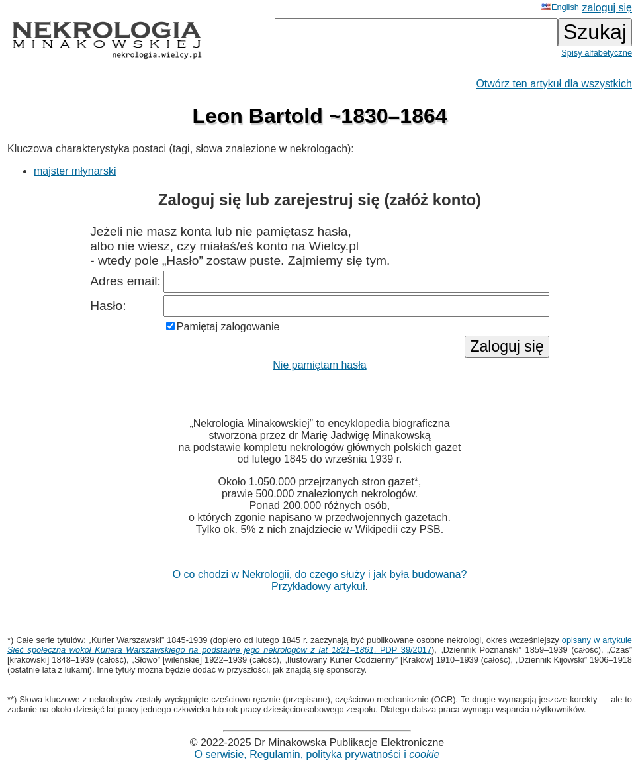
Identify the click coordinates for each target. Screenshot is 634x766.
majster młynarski (75, 171)
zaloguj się (607, 7)
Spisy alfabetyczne (596, 53)
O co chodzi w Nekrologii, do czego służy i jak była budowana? (320, 574)
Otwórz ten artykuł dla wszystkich (554, 83)
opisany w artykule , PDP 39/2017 (319, 645)
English (560, 7)
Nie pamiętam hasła (319, 365)
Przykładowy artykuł (318, 586)
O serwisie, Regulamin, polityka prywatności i (317, 754)
